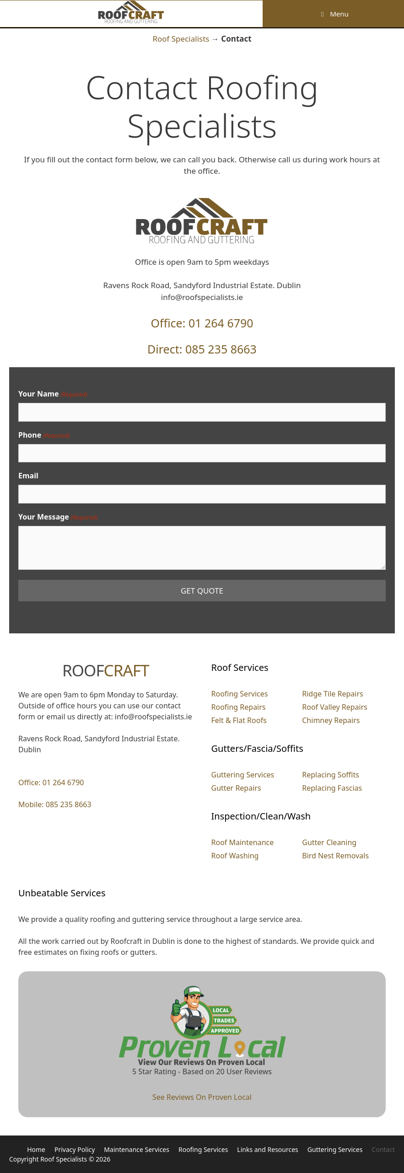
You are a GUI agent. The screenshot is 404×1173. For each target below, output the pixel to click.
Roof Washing (235, 856)
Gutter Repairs (236, 788)
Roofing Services (239, 694)
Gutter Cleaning (329, 842)
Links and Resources (267, 1149)
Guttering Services (243, 775)
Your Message (57, 517)
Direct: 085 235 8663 (202, 349)
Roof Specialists (180, 38)
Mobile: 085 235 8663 (55, 804)
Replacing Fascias (332, 788)
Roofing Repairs (238, 707)
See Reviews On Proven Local (202, 1097)
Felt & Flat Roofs (239, 720)
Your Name (52, 394)
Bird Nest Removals (335, 856)
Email (28, 476)
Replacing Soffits (330, 775)
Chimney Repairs (331, 720)
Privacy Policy (74, 1149)
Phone (44, 435)
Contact (383, 1149)
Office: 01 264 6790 (202, 323)
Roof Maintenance (242, 842)
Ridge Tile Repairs (332, 694)
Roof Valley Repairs (334, 707)
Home (36, 1149)
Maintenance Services (136, 1149)
